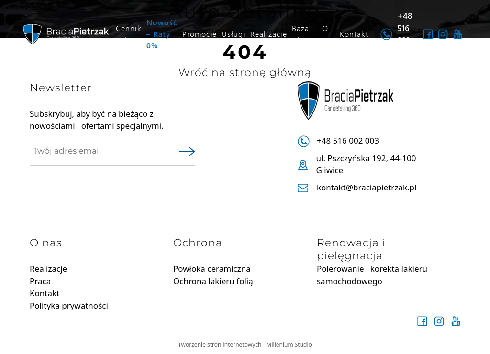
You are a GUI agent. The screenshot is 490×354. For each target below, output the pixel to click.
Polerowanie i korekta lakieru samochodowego (372, 275)
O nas (328, 33)
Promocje (199, 34)
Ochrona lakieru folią (213, 281)
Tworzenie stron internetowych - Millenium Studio (245, 345)
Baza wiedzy (304, 33)
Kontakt (354, 34)
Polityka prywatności (69, 305)
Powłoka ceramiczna (212, 268)
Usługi (233, 34)
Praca (40, 281)
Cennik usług (129, 33)
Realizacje (268, 34)
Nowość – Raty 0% (162, 33)
